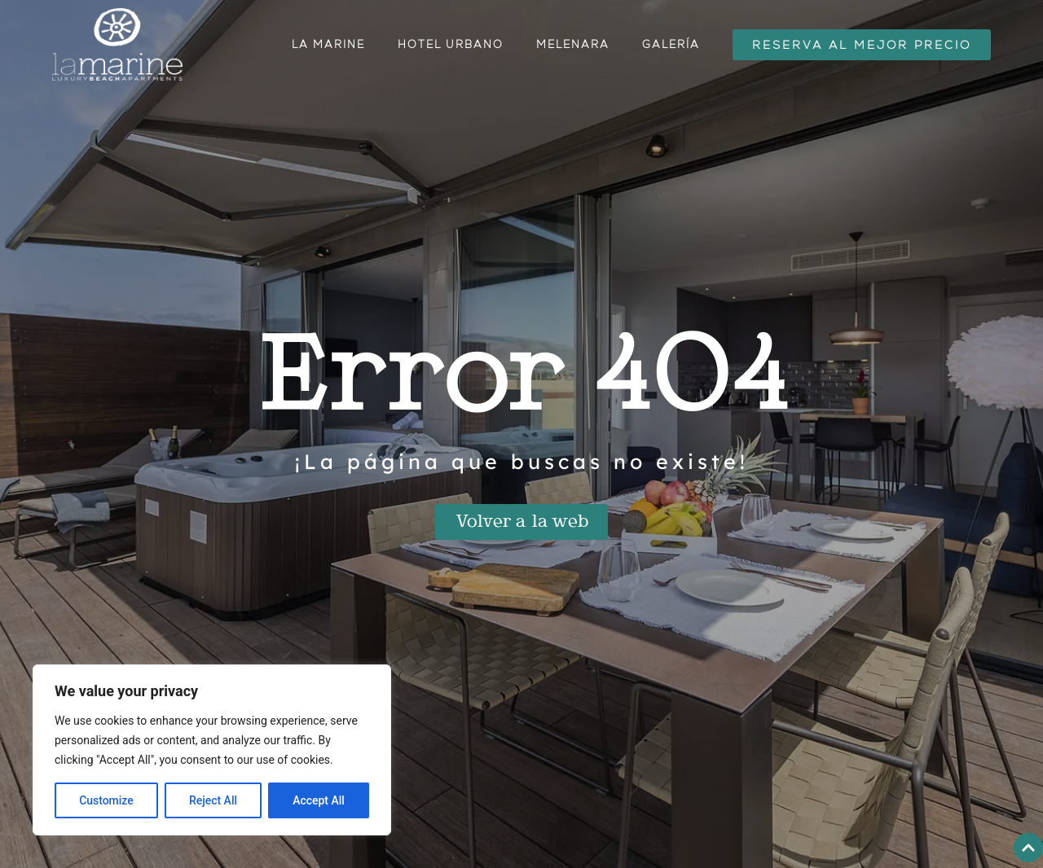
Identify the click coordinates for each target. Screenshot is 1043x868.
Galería (671, 44)
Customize (106, 800)
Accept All (319, 800)
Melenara (573, 44)
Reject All (213, 800)
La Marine (328, 44)
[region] (212, 749)
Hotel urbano (451, 44)
